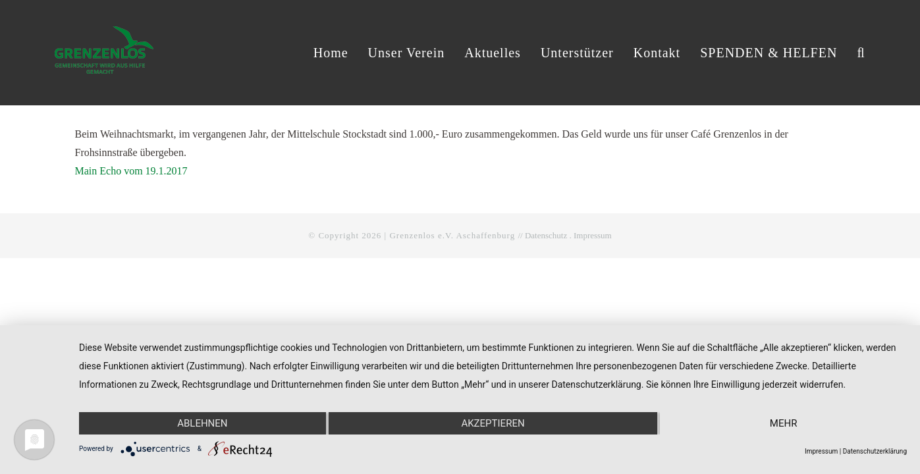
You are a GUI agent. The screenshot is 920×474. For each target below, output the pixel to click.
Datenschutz (546, 235)
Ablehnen (202, 423)
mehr (784, 423)
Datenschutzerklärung (875, 451)
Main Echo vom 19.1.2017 (131, 170)
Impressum (593, 235)
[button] (861, 52)
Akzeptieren (492, 423)
